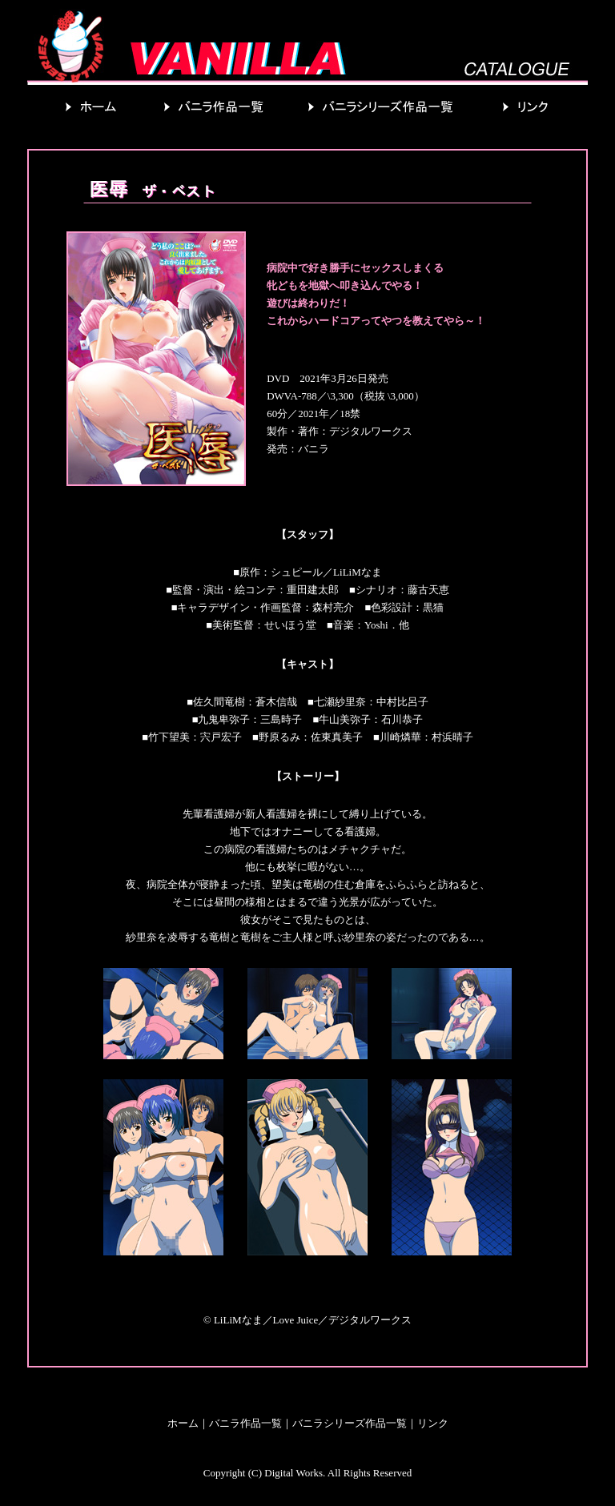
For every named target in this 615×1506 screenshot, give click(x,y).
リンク (432, 1423)
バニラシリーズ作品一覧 (349, 1423)
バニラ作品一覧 (245, 1423)
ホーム (183, 1423)
